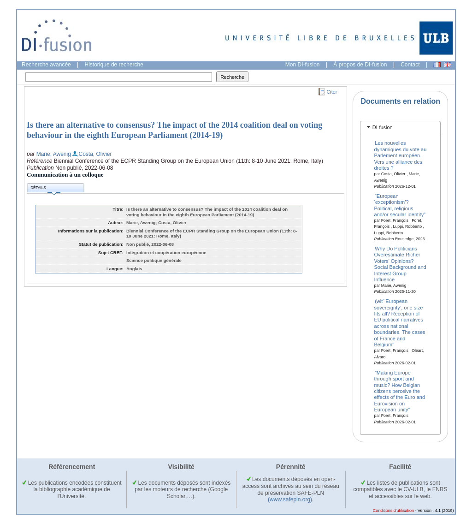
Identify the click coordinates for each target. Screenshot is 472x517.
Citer (332, 92)
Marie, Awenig (53, 154)
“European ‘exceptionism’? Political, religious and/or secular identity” (399, 205)
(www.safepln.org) (290, 499)
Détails (45, 189)
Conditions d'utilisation (393, 510)
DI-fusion (382, 127)
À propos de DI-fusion (360, 64)
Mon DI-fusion (302, 64)
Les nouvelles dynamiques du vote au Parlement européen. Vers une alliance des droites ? (400, 155)
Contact (410, 64)
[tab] (400, 127)
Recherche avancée (46, 64)
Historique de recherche (114, 64)
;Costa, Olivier (94, 154)
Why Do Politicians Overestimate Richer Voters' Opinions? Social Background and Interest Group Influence (400, 264)
